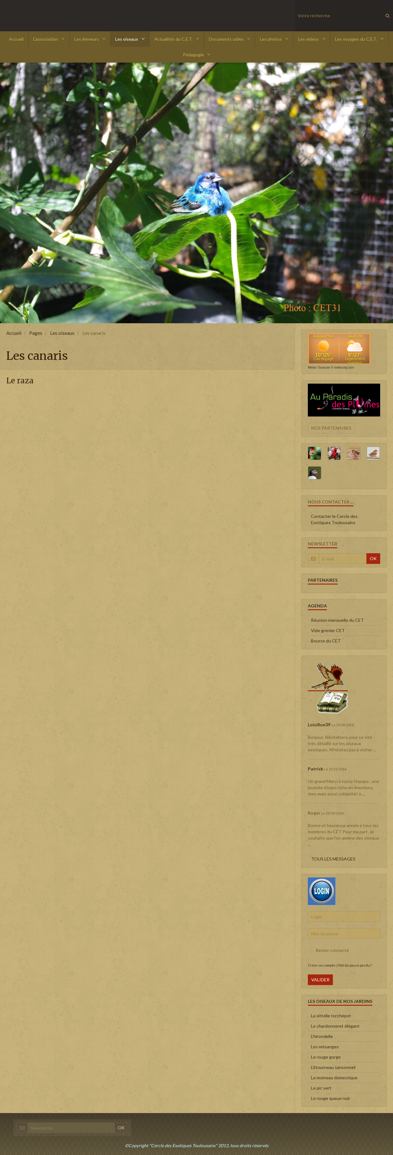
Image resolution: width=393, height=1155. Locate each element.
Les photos (271, 39)
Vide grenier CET (328, 630)
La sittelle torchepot (331, 1015)
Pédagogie (194, 54)
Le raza (20, 381)
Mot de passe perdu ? (355, 965)
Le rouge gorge (326, 1057)
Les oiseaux (127, 39)
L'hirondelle (322, 1036)
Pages (35, 333)
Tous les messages (333, 858)
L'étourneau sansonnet (333, 1067)
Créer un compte (321, 965)
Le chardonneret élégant (335, 1026)
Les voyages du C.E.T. (356, 39)
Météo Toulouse (319, 367)
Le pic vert (321, 1088)
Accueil (16, 39)
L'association (46, 39)
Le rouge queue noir (330, 1098)
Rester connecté (328, 950)
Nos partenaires (331, 428)
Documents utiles (227, 39)
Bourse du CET (326, 640)
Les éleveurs (87, 39)
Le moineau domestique (334, 1077)
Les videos (309, 39)
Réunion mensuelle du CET (337, 620)
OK (373, 558)
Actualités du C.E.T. (174, 39)
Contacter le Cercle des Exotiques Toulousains (334, 519)
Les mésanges (325, 1046)
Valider (320, 979)
